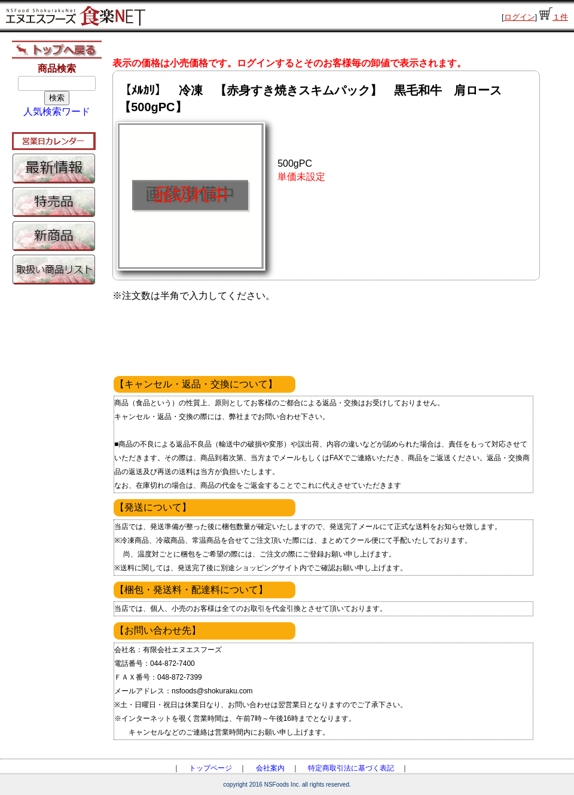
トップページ (210, 768)
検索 (57, 97)
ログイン (519, 17)
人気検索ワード (56, 111)
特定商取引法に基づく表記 (351, 768)
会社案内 (270, 768)
